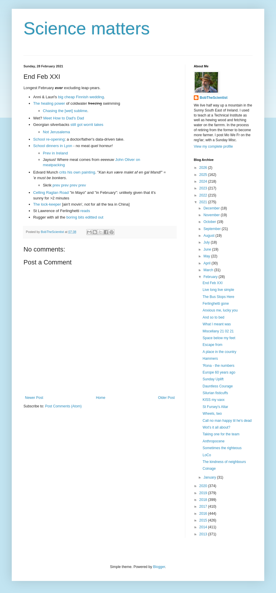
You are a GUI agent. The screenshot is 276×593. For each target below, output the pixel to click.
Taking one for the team (221, 434)
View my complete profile (213, 146)
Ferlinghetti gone (216, 304)
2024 (203, 181)
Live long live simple (218, 290)
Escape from (212, 345)
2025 (203, 175)
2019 (203, 493)
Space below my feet (219, 338)
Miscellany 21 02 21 (218, 331)
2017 (203, 506)
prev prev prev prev (69, 185)
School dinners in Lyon (52, 146)
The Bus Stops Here (218, 297)
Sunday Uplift (213, 379)
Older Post (166, 398)
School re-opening (49, 139)
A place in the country (219, 352)
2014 (203, 527)
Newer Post (34, 398)
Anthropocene (214, 441)
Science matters (86, 28)
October (210, 222)
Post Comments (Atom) (63, 406)
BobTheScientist (214, 98)
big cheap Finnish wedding (81, 97)
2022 (203, 195)
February (210, 277)
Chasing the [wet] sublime (65, 111)
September (212, 229)
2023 (203, 188)
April (207, 263)
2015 (203, 520)
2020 (203, 486)
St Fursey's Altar (215, 407)
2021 (203, 202)
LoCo (207, 455)
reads (85, 211)
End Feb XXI (213, 283)
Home (100, 398)
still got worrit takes (86, 124)
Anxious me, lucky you (220, 310)
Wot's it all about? (216, 427)
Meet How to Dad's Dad (63, 118)
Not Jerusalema (56, 132)
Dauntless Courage (218, 386)
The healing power (49, 103)
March (208, 270)
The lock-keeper (47, 204)
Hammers (210, 359)
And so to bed (213, 317)
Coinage (209, 469)
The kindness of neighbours (224, 462)
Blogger (159, 567)
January (210, 477)
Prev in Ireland (55, 153)
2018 (203, 500)
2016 (203, 514)
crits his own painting (77, 172)
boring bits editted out (84, 217)
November (212, 215)
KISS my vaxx (214, 400)
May (207, 256)
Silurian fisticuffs (215, 393)
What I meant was (217, 324)
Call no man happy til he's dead (227, 421)
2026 (203, 168)
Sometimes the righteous (222, 448)
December (212, 208)
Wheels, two (212, 414)
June (207, 249)
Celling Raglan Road (51, 192)
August (209, 236)
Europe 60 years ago (219, 372)
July (207, 242)
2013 (203, 534)
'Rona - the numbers (218, 366)
